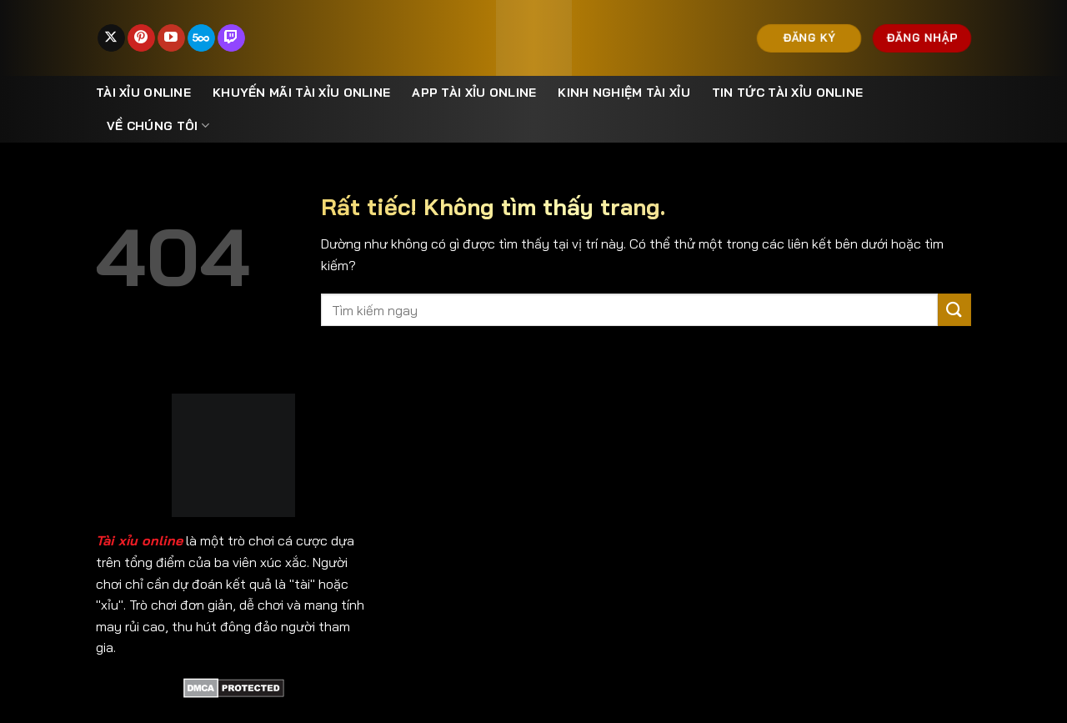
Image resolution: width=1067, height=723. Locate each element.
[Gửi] (954, 310)
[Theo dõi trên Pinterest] (141, 38)
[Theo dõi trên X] (111, 38)
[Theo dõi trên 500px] (201, 38)
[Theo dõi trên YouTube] (171, 38)
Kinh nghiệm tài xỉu (623, 92)
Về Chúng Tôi (158, 125)
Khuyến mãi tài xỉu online (301, 92)
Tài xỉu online (143, 92)
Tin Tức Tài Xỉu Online (787, 92)
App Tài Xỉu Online (474, 92)
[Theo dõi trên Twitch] (231, 38)
